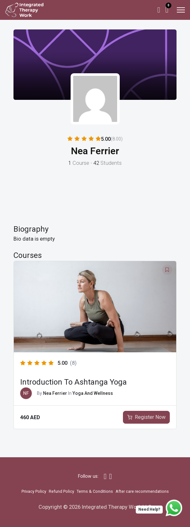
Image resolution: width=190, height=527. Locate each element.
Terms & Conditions (95, 491)
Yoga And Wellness (93, 393)
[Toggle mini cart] (166, 9)
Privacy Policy (34, 491)
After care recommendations (142, 491)
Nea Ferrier (55, 393)
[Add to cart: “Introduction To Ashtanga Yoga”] (146, 417)
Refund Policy (61, 491)
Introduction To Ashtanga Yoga (73, 382)
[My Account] (158, 10)
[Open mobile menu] (181, 9)
